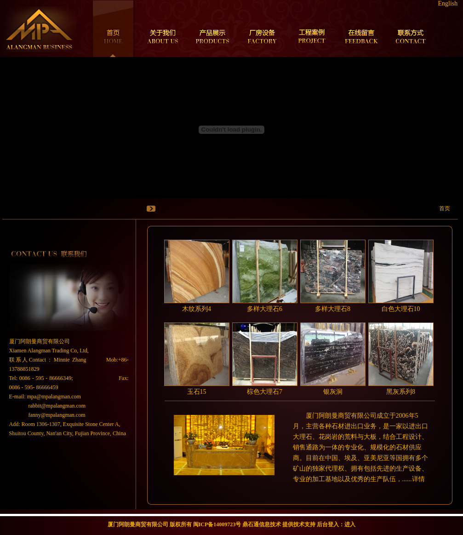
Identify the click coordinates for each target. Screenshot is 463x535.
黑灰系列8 (400, 391)
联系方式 (411, 28)
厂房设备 (262, 28)
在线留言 (361, 28)
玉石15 (196, 391)
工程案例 (311, 28)
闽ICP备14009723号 (217, 524)
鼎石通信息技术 (261, 524)
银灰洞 (333, 391)
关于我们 (162, 28)
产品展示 (212, 28)
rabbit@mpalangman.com (57, 406)
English (448, 3)
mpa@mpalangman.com (54, 396)
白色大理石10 (401, 308)
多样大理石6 (264, 308)
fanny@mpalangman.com (57, 415)
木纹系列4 (196, 308)
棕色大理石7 (264, 391)
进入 (349, 524)
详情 (418, 479)
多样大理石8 (332, 308)
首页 (113, 28)
